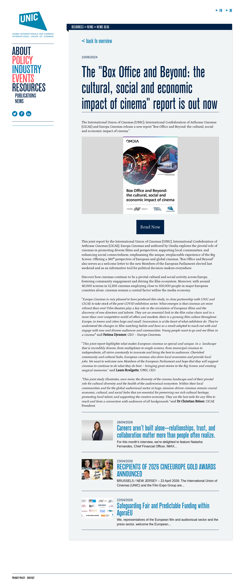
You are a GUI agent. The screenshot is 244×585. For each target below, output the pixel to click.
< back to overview (97, 41)
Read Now (150, 227)
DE (231, 10)
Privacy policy (18, 578)
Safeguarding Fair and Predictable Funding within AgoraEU (163, 509)
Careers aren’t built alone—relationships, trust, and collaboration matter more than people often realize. (166, 431)
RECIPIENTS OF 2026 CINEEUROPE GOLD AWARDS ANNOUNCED (166, 470)
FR (220, 10)
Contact (30, 578)
